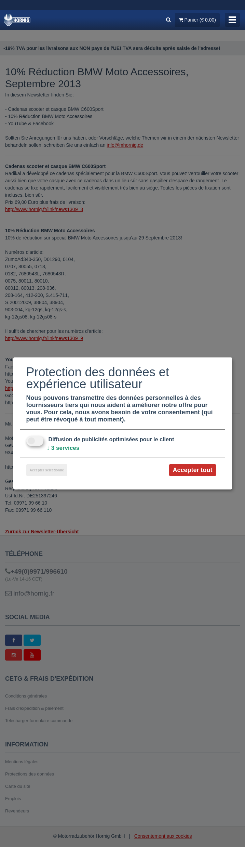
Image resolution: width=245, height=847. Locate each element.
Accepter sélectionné (47, 470)
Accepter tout (192, 469)
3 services (64, 447)
